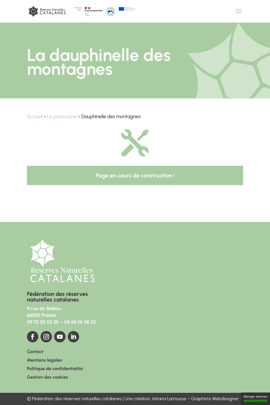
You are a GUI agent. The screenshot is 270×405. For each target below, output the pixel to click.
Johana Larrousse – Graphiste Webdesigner (195, 398)
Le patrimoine (62, 116)
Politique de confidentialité (55, 369)
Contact (35, 352)
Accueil (34, 116)
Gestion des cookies (47, 377)
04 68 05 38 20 (80, 322)
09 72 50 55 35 (43, 322)
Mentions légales (44, 360)
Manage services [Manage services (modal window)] (255, 398)
